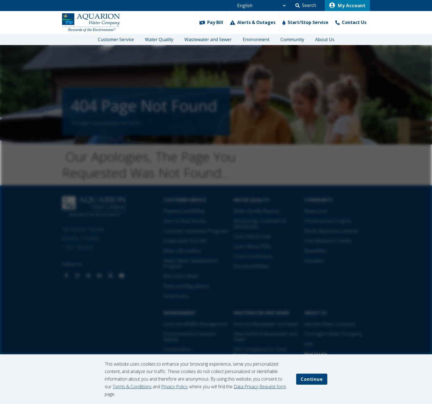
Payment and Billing (183, 211)
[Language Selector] (259, 5)
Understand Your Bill (184, 241)
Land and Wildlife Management (195, 324)
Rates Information (182, 251)
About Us (324, 39)
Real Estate (315, 354)
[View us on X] (110, 275)
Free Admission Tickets (328, 241)
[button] (306, 5)
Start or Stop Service (184, 221)
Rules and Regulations (186, 286)
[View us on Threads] (88, 275)
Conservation (177, 349)
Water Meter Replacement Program (190, 263)
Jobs (308, 344)
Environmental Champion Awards (189, 336)
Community (292, 39)
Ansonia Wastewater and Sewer (266, 324)
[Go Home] (91, 22)
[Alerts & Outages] (252, 22)
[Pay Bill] (211, 22)
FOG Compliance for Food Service (260, 352)
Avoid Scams (176, 296)
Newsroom (315, 211)
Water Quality (159, 39)
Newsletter (315, 251)
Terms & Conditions (132, 387)
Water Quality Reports (257, 211)
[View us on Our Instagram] (77, 275)
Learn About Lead (252, 236)
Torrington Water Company (333, 334)
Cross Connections (253, 256)
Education (314, 260)
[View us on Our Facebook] (66, 275)
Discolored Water (251, 266)
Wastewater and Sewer (208, 39)
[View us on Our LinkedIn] (99, 275)
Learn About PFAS (252, 246)
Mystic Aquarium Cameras (331, 231)
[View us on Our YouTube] (121, 275)
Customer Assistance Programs (195, 231)
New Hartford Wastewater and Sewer (265, 336)
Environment (256, 39)
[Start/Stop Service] (305, 22)
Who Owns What (180, 276)
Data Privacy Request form (260, 387)
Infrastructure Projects (328, 221)
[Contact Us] (351, 22)
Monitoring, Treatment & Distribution (260, 223)
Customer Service (116, 39)
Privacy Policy (174, 387)
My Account (347, 5)
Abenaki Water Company (329, 324)
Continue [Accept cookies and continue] (312, 379)
